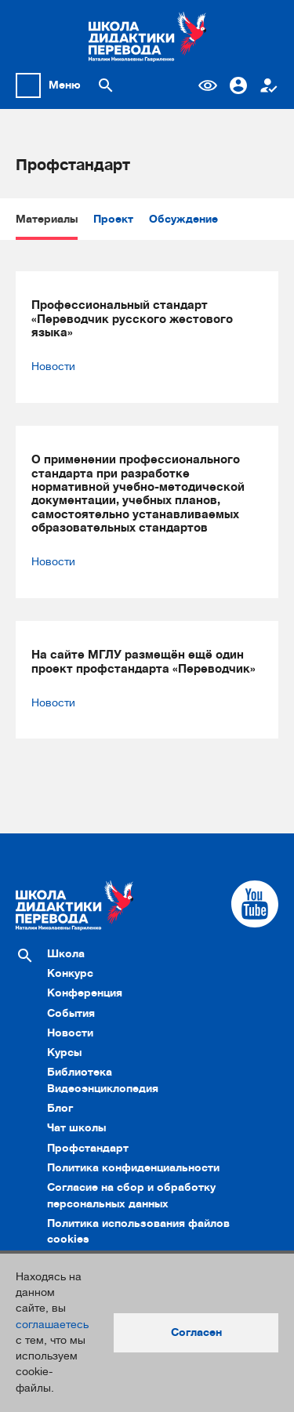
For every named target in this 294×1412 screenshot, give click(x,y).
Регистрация (269, 85)
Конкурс (70, 973)
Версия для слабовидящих (207, 85)
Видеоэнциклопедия (102, 1088)
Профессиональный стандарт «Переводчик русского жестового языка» (132, 319)
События (71, 1013)
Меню (65, 85)
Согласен (196, 1332)
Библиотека (79, 1072)
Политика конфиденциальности (133, 1168)
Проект (113, 219)
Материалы (47, 219)
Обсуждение (183, 219)
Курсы (64, 1052)
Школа (66, 954)
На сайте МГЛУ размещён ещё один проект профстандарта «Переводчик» (143, 661)
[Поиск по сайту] (105, 85)
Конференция (84, 993)
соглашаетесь (52, 1324)
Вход (238, 85)
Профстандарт (88, 1148)
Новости (53, 366)
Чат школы (76, 1128)
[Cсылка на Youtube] (254, 903)
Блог (60, 1108)
